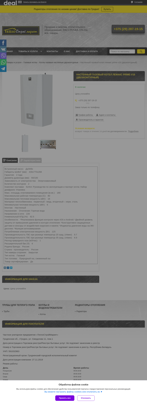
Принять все (65, 398)
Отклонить (86, 398)
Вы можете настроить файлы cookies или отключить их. (72, 391)
